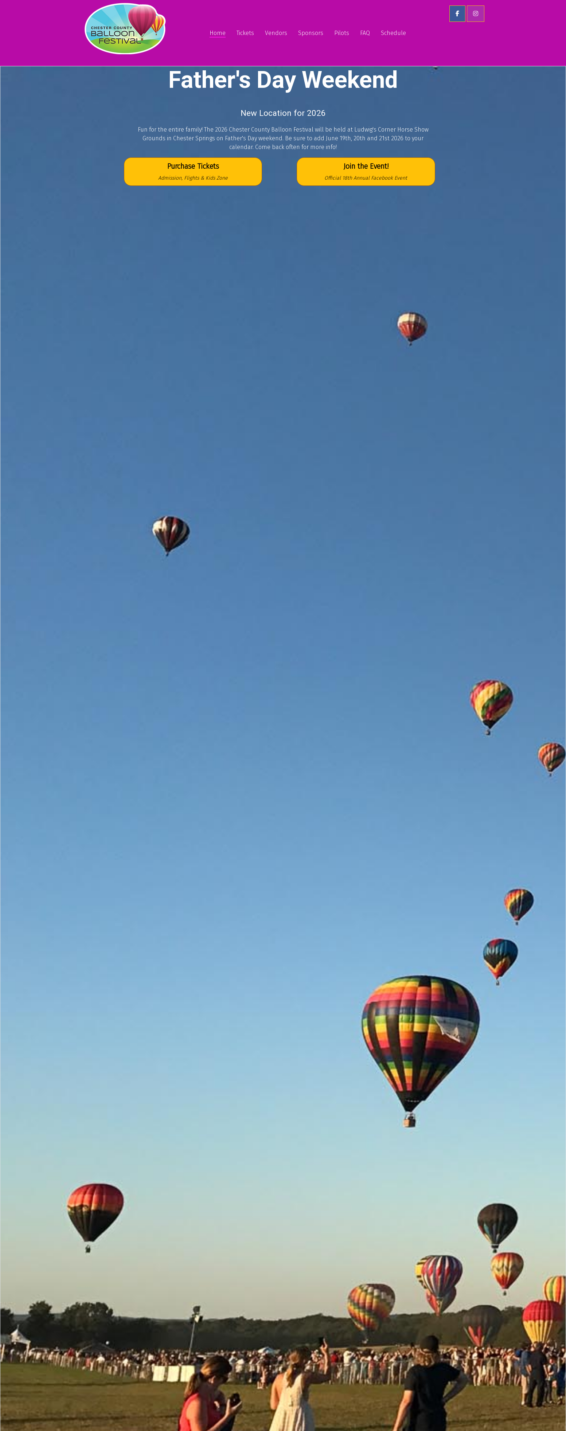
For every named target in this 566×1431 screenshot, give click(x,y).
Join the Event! (365, 171)
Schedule (393, 33)
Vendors (276, 33)
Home (218, 33)
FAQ (365, 33)
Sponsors (310, 33)
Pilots (341, 33)
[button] (457, 13)
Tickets (245, 33)
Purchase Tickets (193, 171)
